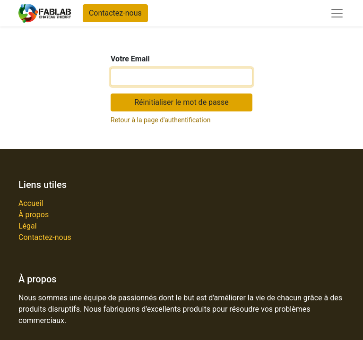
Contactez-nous (115, 12)
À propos (33, 214)
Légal (27, 225)
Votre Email (130, 58)
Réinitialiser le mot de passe (181, 102)
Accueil (30, 203)
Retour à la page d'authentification (160, 120)
